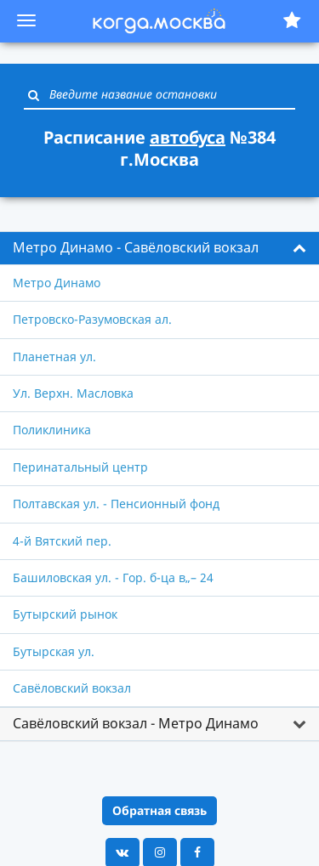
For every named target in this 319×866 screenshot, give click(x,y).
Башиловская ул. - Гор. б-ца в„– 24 (113, 577)
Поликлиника (52, 430)
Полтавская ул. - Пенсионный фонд (116, 503)
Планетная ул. (54, 356)
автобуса (187, 137)
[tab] (159, 248)
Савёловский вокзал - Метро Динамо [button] (136, 723)
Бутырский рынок (65, 614)
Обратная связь (159, 810)
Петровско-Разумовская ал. (92, 319)
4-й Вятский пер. (62, 541)
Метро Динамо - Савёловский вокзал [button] (136, 247)
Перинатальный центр (80, 467)
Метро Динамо (56, 283)
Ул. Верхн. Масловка (73, 393)
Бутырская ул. (53, 651)
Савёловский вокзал (72, 688)
